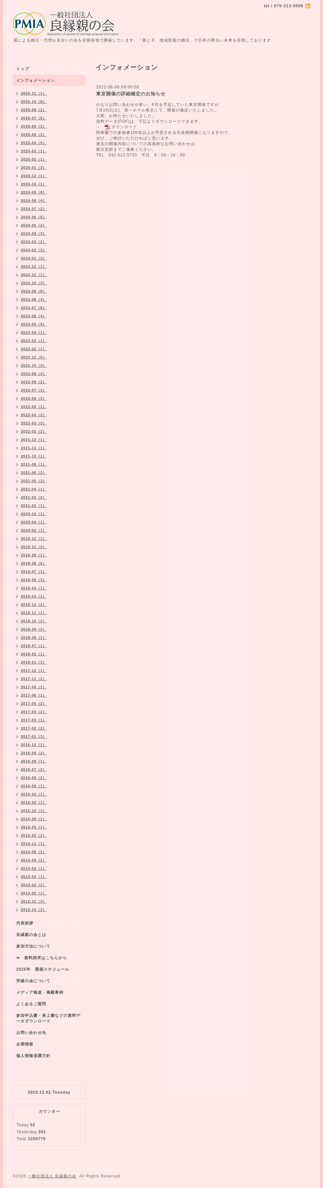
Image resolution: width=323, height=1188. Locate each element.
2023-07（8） (34, 308)
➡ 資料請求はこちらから (41, 957)
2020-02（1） (34, 530)
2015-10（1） (34, 811)
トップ (22, 69)
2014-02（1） (34, 868)
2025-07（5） (34, 118)
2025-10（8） (34, 102)
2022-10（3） (34, 365)
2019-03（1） (34, 596)
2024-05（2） (34, 225)
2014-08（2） (34, 852)
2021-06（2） (34, 473)
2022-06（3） (34, 398)
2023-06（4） (34, 316)
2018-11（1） (34, 613)
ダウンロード (124, 127)
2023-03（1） (34, 341)
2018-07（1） (34, 646)
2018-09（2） (34, 629)
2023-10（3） (34, 283)
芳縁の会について (33, 981)
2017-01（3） (34, 736)
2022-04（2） (34, 415)
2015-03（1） (34, 827)
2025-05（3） (34, 135)
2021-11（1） (34, 448)
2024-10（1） (34, 184)
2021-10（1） (34, 456)
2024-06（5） (34, 217)
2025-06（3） (34, 126)
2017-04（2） (34, 712)
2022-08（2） (34, 382)
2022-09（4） (34, 374)
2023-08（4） (34, 299)
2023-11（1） (34, 275)
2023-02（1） (34, 349)
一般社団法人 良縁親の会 (52, 1176)
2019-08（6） (34, 563)
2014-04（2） (34, 860)
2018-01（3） (34, 662)
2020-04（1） (34, 522)
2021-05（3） (34, 481)
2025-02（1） (34, 159)
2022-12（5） (34, 357)
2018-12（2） (34, 605)
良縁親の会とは (31, 934)
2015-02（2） (34, 835)
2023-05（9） (34, 324)
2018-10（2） (34, 621)
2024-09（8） (34, 192)
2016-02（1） (34, 802)
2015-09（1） (34, 819)
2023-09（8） (34, 291)
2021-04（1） (34, 489)
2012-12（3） (34, 901)
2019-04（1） (34, 588)
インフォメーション (35, 80)
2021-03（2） (34, 497)
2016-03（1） (34, 794)
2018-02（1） (34, 654)
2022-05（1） (34, 407)
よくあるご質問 (31, 1004)
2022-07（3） (34, 390)
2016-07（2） (34, 769)
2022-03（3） (34, 423)
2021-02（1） (34, 506)
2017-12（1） (34, 670)
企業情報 (24, 1044)
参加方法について (33, 946)
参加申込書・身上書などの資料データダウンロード (48, 1018)
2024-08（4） (34, 201)
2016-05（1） (34, 786)
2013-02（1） (34, 893)
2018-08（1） (34, 638)
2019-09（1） (34, 555)
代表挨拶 (24, 923)
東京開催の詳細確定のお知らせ (130, 93)
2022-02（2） (34, 431)
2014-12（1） (34, 844)
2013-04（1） (34, 877)
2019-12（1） (34, 539)
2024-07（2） (34, 209)
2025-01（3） (34, 168)
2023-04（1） (34, 332)
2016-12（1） (34, 745)
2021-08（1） (34, 464)
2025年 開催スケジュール (42, 969)
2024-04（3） (34, 233)
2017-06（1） (34, 695)
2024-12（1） (34, 176)
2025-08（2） (34, 110)
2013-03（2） (34, 885)
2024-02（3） (34, 250)
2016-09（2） (34, 753)
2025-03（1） (34, 151)
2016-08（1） (34, 761)
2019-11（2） (34, 547)
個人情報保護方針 (33, 1055)
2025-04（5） (34, 143)
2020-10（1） (34, 514)
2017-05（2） (34, 703)
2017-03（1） (34, 720)
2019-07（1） (34, 572)
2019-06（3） (34, 580)
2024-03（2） (34, 242)
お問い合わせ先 (31, 1032)
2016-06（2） (34, 778)
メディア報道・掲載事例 (39, 992)
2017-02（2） (34, 728)
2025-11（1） (34, 93)
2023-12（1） (34, 266)
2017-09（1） (34, 687)
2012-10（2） (34, 910)
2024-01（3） (34, 258)
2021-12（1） (34, 440)
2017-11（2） (34, 679)
